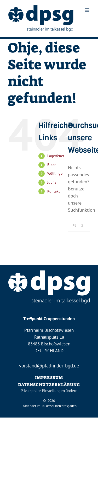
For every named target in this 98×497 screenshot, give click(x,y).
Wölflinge (54, 173)
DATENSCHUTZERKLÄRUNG (49, 384)
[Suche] (74, 225)
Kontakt (53, 191)
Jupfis (51, 182)
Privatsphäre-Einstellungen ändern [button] (49, 390)
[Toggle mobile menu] (87, 10)
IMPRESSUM (49, 377)
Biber (51, 164)
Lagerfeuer (55, 155)
